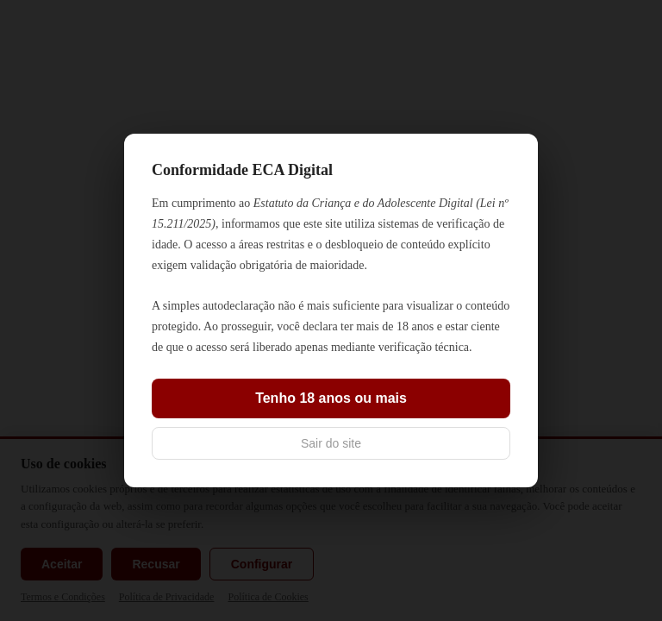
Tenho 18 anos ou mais (331, 398)
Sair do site (331, 443)
